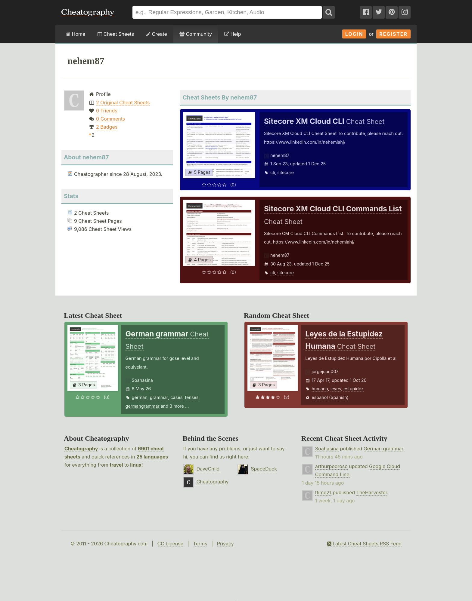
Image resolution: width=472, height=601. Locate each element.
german (140, 397)
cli (272, 172)
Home (75, 34)
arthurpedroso (331, 466)
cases (176, 397)
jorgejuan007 (325, 371)
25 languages (152, 457)
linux (135, 465)
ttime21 (323, 492)
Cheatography (81, 449)
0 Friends (106, 111)
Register (393, 34)
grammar (159, 397)
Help (232, 34)
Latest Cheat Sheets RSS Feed (364, 544)
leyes (336, 388)
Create (156, 34)
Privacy (225, 544)
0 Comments (110, 119)
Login (354, 34)
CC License (170, 544)
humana (320, 388)
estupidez (353, 388)
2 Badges (106, 127)
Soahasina (142, 380)
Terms (200, 544)
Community (195, 34)
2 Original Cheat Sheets (123, 103)
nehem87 (279, 155)
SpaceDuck (264, 469)
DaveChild (207, 469)
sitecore (285, 172)
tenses (191, 397)
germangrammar (143, 406)
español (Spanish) (330, 397)
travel (116, 465)
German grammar (383, 449)
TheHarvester (371, 492)
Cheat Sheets (116, 34)
